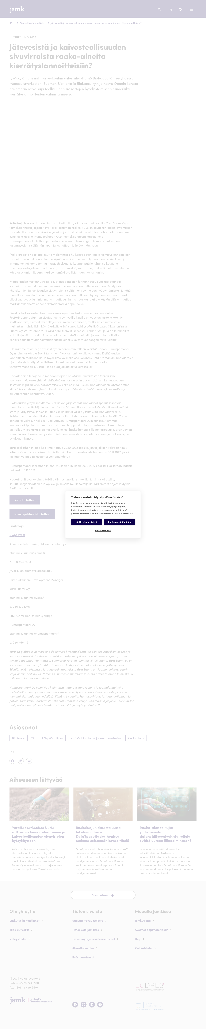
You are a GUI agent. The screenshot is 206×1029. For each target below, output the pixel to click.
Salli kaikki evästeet (86, 521)
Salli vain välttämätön (119, 521)
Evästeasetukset (103, 530)
